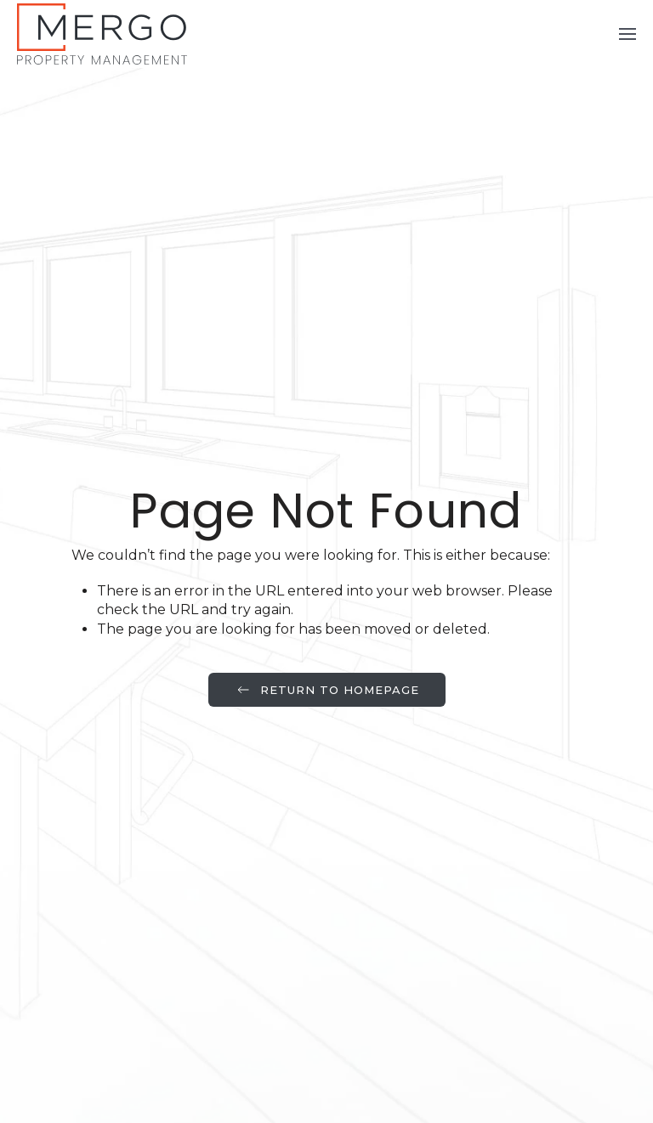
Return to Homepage (327, 689)
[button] (627, 34)
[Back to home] (102, 34)
